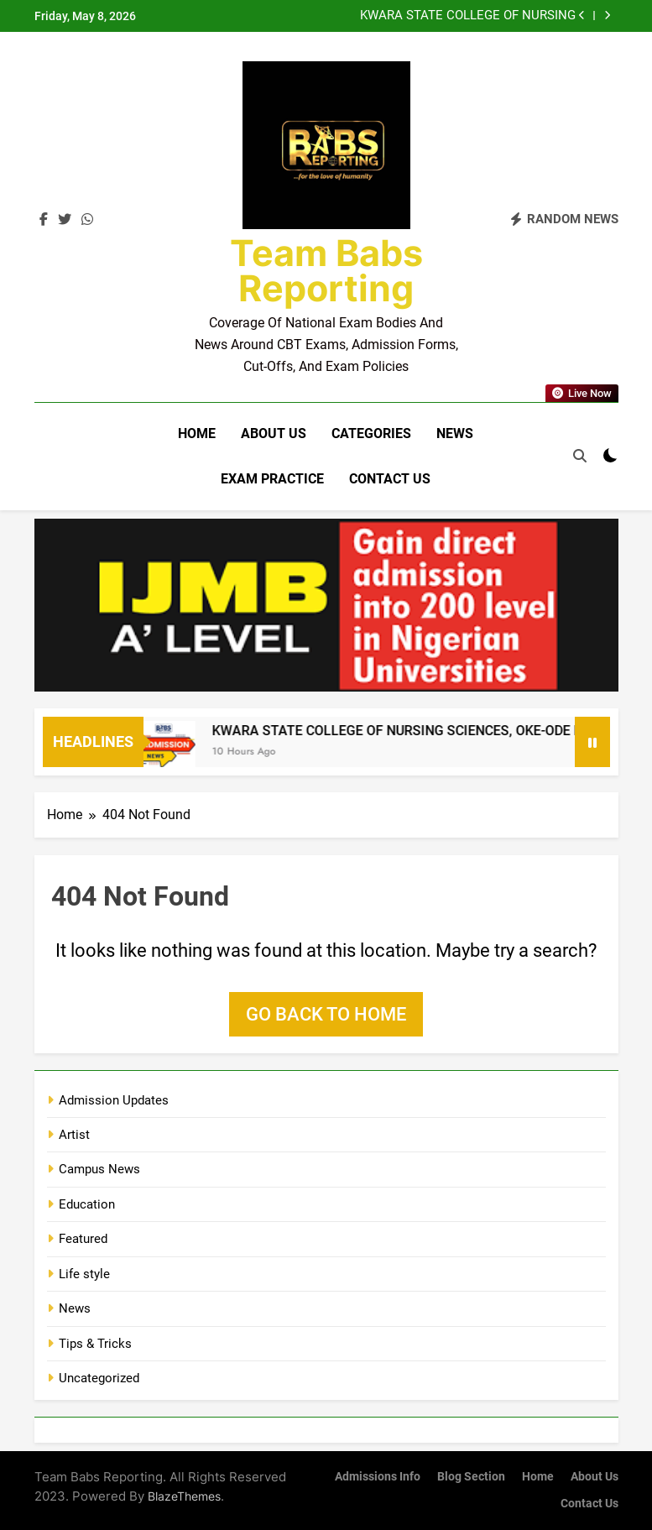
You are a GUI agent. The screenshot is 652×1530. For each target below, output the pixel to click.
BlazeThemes (184, 1496)
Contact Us (389, 479)
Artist (74, 1134)
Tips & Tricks (95, 1343)
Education (87, 1204)
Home (197, 433)
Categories (371, 433)
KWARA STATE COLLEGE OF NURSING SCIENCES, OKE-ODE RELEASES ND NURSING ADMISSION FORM (468, 16)
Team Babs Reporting (326, 270)
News (454, 433)
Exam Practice (272, 479)
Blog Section (471, 1477)
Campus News (99, 1169)
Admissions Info (377, 1477)
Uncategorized (99, 1378)
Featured (83, 1238)
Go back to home (326, 1014)
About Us (273, 433)
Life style (84, 1274)
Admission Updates (114, 1100)
